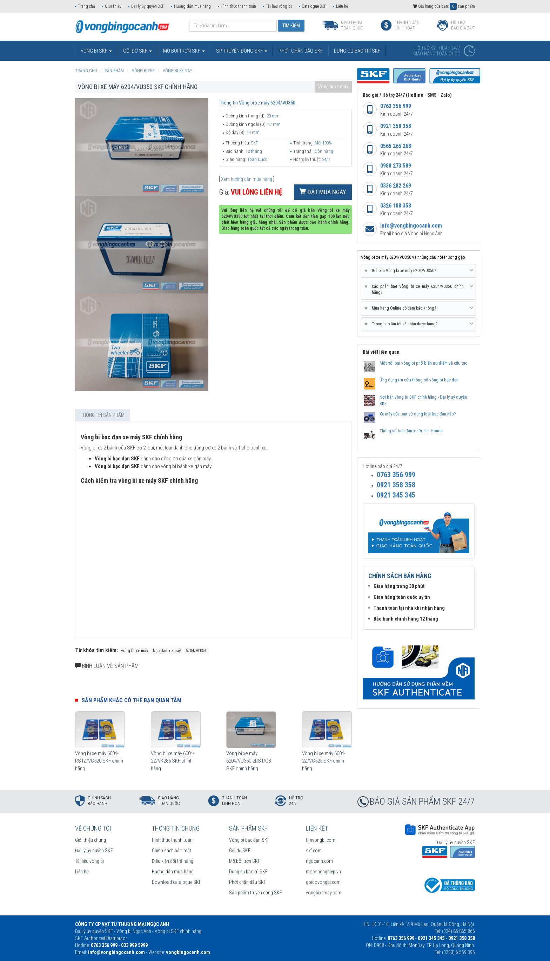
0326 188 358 (395, 205)
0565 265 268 (395, 146)
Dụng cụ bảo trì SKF (248, 871)
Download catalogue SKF (176, 882)
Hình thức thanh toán (238, 6)
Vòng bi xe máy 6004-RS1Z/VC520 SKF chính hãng (99, 761)
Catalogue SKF (314, 6)
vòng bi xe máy (134, 650)
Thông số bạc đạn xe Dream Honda (411, 430)
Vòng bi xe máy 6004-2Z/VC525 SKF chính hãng (324, 761)
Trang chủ (86, 6)
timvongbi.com (320, 840)
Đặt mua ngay (323, 192)
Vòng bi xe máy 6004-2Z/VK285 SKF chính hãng (172, 761)
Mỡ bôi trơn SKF (244, 861)
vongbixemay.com (323, 892)
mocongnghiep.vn (323, 871)
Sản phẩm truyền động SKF (255, 892)
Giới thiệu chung (90, 840)
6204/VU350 (196, 650)
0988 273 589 (395, 165)
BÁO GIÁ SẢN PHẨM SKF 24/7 (422, 801)
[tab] (418, 271)
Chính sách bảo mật (171, 850)
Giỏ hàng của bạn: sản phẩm (444, 6)
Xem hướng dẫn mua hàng (246, 179)
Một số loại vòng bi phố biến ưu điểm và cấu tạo (424, 363)
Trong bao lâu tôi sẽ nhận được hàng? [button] (419, 324)
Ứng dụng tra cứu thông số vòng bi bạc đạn (419, 380)
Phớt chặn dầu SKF (247, 882)
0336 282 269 (395, 185)
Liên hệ (342, 6)
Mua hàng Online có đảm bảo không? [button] (419, 308)
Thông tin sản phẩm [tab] (103, 415)
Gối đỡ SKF (239, 850)
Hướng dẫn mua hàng (192, 6)
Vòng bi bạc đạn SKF (249, 840)
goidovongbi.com (323, 882)
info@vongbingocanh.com (411, 225)
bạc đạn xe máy (167, 650)
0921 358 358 (395, 126)
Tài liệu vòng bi (279, 6)
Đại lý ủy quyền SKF (147, 6)
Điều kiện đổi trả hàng (172, 861)
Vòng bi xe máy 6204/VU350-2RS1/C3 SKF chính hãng (248, 761)
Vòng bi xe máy (333, 86)
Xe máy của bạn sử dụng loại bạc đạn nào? (418, 414)
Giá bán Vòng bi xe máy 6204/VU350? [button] (419, 270)
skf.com (314, 850)
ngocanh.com (319, 861)
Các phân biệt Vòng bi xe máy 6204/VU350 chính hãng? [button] (419, 289)
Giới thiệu (113, 6)
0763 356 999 (395, 106)
